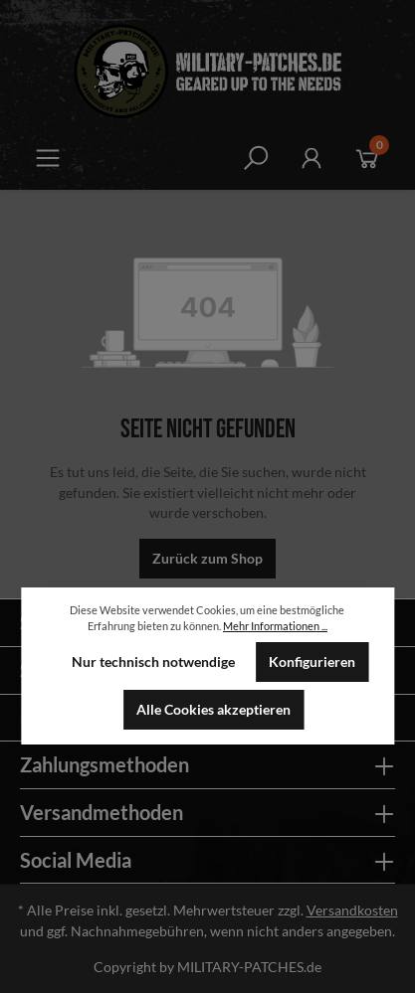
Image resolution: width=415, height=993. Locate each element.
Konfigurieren (312, 662)
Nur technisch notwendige (153, 662)
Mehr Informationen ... (275, 625)
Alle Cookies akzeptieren (213, 710)
